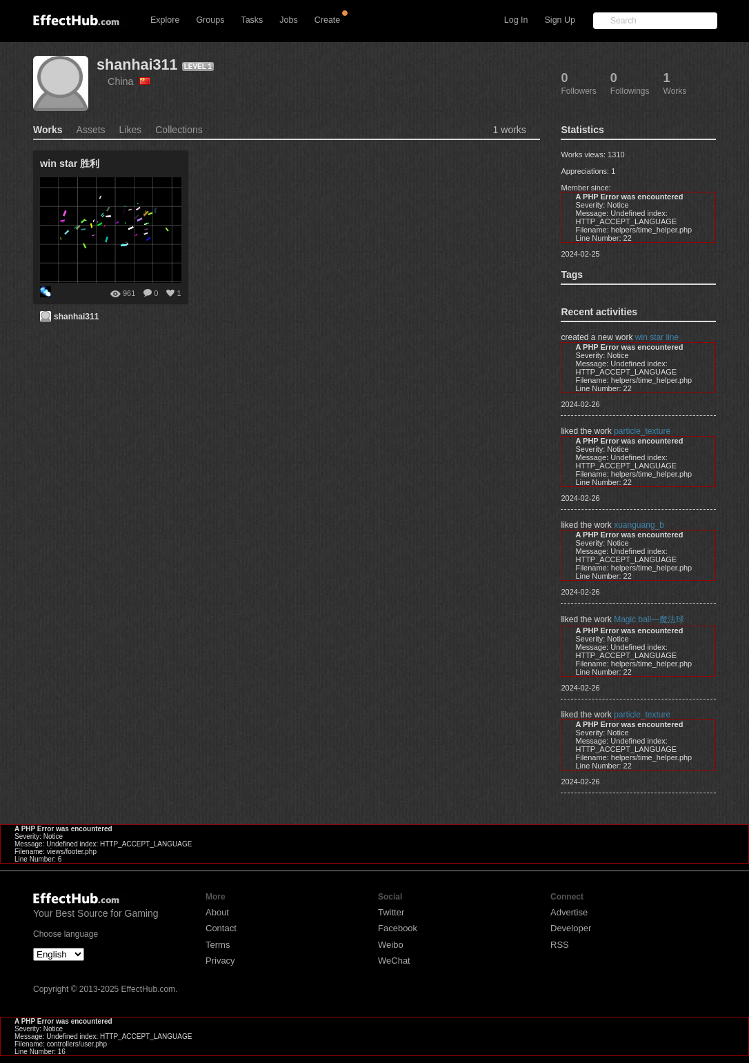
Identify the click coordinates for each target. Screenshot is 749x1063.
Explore (164, 20)
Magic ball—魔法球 (649, 619)
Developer (570, 928)
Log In (516, 20)
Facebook (397, 928)
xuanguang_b (639, 525)
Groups (210, 20)
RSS (559, 945)
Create (327, 20)
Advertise (569, 912)
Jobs (288, 20)
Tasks (252, 20)
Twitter (391, 912)
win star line (657, 337)
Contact (221, 928)
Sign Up (560, 20)
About (217, 912)
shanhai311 (137, 64)
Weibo (390, 945)
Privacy (220, 960)
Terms (218, 945)
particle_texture (642, 431)
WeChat (394, 960)
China (129, 81)
